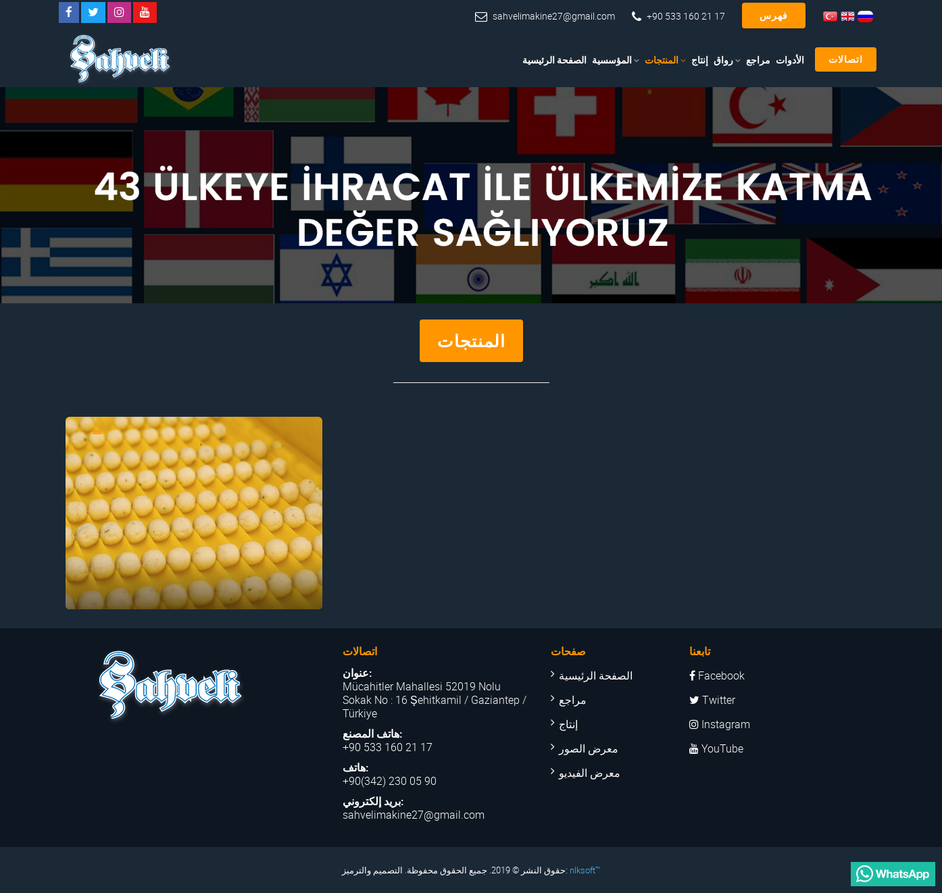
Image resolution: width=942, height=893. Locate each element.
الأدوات (790, 59)
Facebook (717, 675)
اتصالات (845, 59)
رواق (723, 59)
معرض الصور (588, 748)
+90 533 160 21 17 (686, 15)
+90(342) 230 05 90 (390, 780)
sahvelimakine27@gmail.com (554, 15)
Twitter (712, 699)
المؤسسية (612, 59)
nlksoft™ (585, 870)
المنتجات (661, 59)
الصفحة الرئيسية (554, 59)
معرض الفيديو (589, 772)
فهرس (774, 15)
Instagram (719, 724)
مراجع (758, 59)
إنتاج (699, 59)
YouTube (716, 748)
